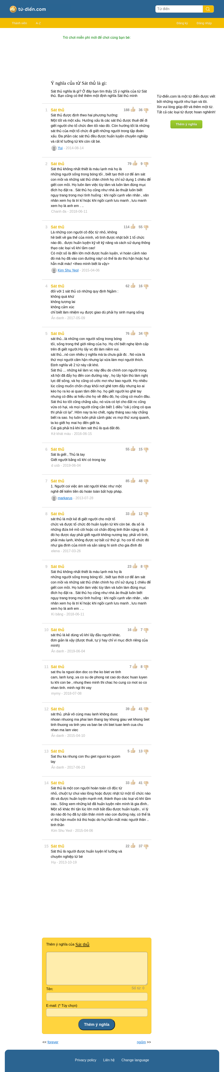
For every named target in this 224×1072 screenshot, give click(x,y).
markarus (65, 498)
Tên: (49, 989)
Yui (60, 148)
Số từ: (137, 988)
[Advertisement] (22, 96)
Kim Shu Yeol (68, 270)
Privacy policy (85, 1060)
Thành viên (19, 23)
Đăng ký (182, 23)
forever (52, 1042)
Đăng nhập (204, 23)
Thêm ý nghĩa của (67, 944)
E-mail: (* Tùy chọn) (61, 1005)
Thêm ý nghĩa (186, 124)
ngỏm (141, 1042)
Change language (135, 1060)
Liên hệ (109, 1060)
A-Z (38, 23)
